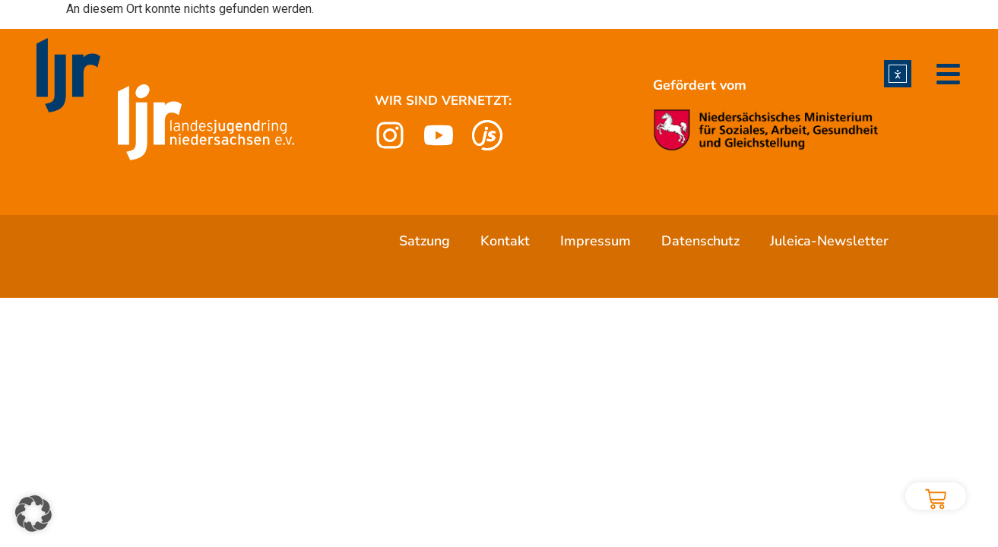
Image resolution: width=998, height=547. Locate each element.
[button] (33, 513)
